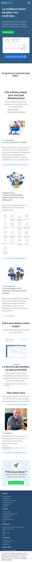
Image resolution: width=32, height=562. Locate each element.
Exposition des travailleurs (5, 250)
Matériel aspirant (20, 234)
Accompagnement (7, 515)
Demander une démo (8, 540)
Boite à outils (6, 533)
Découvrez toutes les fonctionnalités (15, 165)
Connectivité (6, 517)
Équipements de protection (26, 225)
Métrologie (12, 241)
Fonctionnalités (7, 512)
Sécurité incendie (5, 234)
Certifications (6, 504)
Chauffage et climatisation (12, 234)
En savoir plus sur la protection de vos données (15, 384)
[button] (29, 553)
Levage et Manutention (19, 217)
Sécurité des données (8, 519)
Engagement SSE (7, 502)
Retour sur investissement (10, 500)
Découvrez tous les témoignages (16, 404)
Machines (12, 225)
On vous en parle (8, 316)
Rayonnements (5, 241)
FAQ (4, 535)
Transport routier (26, 242)
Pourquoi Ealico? (7, 496)
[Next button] (28, 352)
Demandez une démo (8, 32)
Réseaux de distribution (19, 242)
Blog (4, 531)
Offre (4, 521)
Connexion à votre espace (10, 550)
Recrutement (6, 544)
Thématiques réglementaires (10, 514)
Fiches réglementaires (9, 529)
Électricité (26, 217)
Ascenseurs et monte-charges (19, 226)
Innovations (6, 506)
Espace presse (6, 542)
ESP (5, 217)
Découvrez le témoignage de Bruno (14, 452)
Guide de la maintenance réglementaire (13, 527)
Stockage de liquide (12, 217)
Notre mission (6, 498)
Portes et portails (5, 225)
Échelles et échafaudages (26, 234)
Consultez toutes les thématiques (14, 258)
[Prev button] (3, 352)
